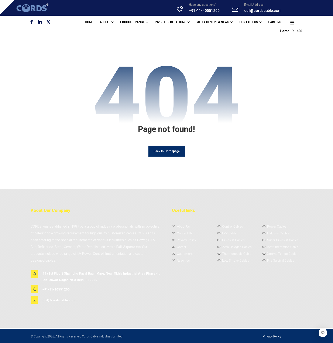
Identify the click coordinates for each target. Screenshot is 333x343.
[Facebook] (34, 22)
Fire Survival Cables (278, 261)
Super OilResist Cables (280, 241)
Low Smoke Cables (233, 261)
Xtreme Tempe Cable (279, 254)
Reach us (181, 261)
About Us (181, 227)
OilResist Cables (231, 241)
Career (179, 247)
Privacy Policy (184, 241)
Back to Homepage (166, 151)
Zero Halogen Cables (234, 247)
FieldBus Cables (275, 234)
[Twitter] (51, 22)
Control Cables (230, 227)
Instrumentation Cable (280, 247)
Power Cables (274, 227)
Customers (182, 254)
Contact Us (182, 234)
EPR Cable (226, 234)
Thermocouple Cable (234, 254)
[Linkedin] (42, 22)
